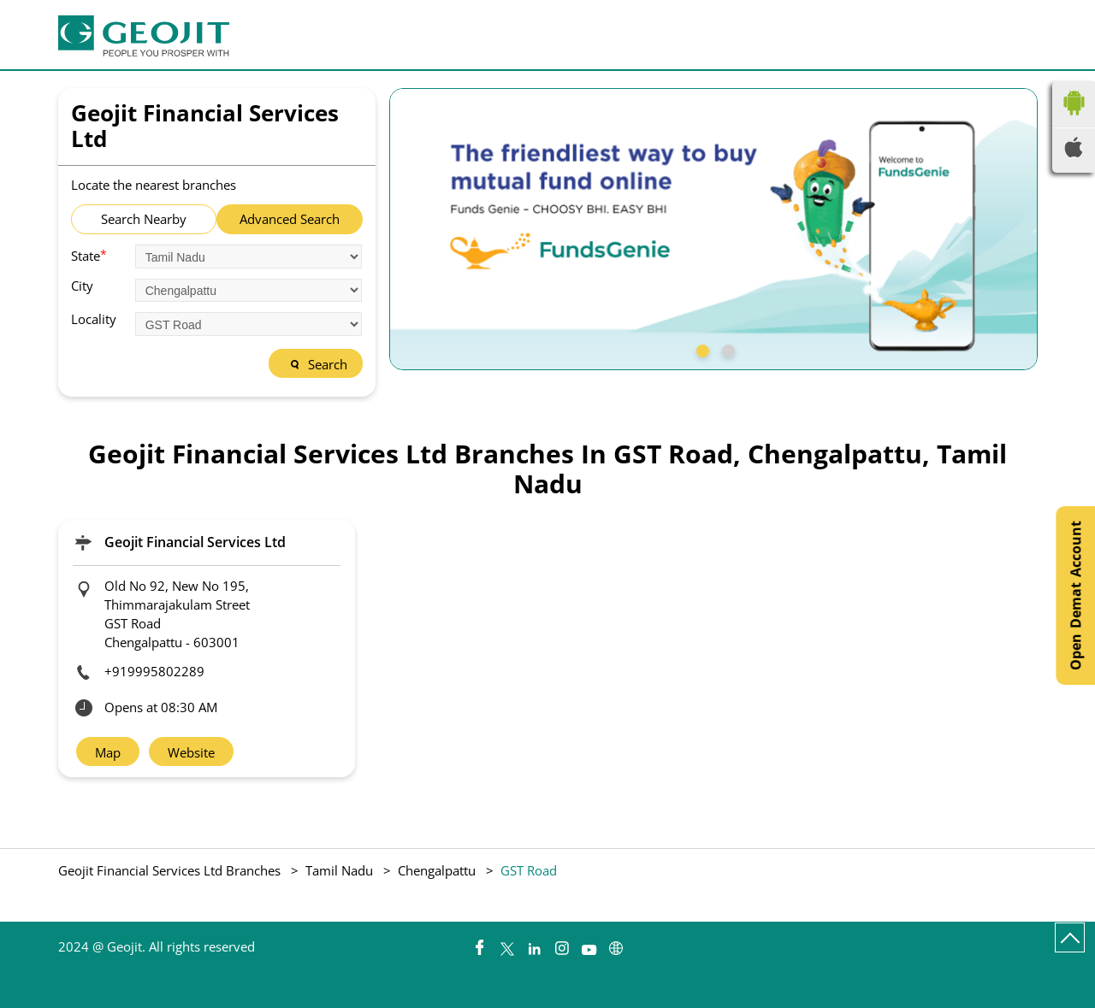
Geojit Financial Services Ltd (195, 542)
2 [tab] (726, 349)
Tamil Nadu (339, 870)
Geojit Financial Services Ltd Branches (171, 870)
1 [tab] (700, 349)
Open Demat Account (1075, 595)
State (89, 254)
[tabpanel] (713, 229)
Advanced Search (290, 218)
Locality (93, 319)
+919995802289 (154, 671)
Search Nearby (143, 218)
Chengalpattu (437, 870)
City (82, 286)
